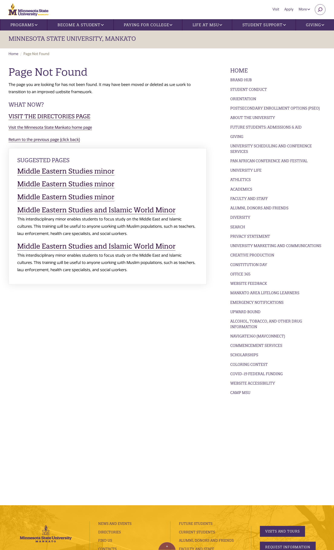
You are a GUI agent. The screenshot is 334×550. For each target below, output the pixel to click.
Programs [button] (23, 24)
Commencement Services (256, 345)
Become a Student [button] (81, 24)
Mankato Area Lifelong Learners (264, 293)
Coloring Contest (249, 364)
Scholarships (244, 355)
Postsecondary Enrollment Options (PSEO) (275, 108)
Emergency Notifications (257, 302)
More (304, 9)
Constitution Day (248, 264)
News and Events (114, 421)
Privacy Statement (250, 236)
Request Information (287, 444)
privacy (99, 510)
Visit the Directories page (49, 116)
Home (13, 54)
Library (105, 455)
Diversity (240, 217)
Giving (236, 136)
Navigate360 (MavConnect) (257, 336)
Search (237, 227)
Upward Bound (245, 312)
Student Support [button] (264, 24)
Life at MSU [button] (207, 24)
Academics (241, 189)
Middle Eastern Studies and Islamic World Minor (96, 210)
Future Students (195, 421)
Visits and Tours (282, 428)
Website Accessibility (252, 383)
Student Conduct (248, 89)
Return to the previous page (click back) (44, 139)
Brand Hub (241, 80)
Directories (109, 429)
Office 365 (240, 274)
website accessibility (148, 510)
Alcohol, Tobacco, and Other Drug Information (266, 324)
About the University (252, 117)
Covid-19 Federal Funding (256, 374)
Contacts (107, 446)
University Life (246, 170)
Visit (275, 9)
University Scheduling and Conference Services (271, 149)
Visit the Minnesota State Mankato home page (50, 127)
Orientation (243, 99)
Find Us (105, 438)
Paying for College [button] (148, 24)
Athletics (240, 179)
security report (119, 510)
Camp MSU (240, 392)
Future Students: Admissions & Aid (266, 127)
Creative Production (252, 255)
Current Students (197, 429)
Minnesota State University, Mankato (72, 38)
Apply (289, 9)
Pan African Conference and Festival (269, 161)
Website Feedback (248, 283)
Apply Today (278, 460)
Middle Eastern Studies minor (65, 171)
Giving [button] (315, 24)
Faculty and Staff (249, 198)
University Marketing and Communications (275, 245)
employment (110, 463)
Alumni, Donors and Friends (259, 208)
